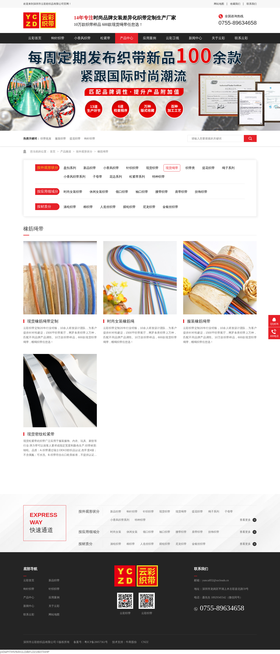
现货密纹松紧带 (40, 434)
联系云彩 (241, 38)
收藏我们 (235, 3)
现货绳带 (172, 168)
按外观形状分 (84, 151)
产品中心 (126, 38)
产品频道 (66, 151)
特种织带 (158, 176)
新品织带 (89, 168)
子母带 (97, 176)
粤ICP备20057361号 (96, 642)
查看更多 (245, 519)
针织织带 (132, 168)
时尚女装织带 (73, 191)
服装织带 (60, 138)
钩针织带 (57, 38)
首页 (53, 151)
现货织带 (152, 168)
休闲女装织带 (99, 191)
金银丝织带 (170, 206)
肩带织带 (181, 191)
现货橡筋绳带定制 (42, 321)
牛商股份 (131, 642)
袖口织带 (142, 191)
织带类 (190, 168)
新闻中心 (195, 38)
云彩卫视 (172, 38)
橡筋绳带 (102, 151)
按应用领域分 (47, 191)
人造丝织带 (108, 206)
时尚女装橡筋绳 (120, 321)
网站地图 (219, 3)
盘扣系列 (70, 168)
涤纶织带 (70, 206)
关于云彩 (218, 38)
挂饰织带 (201, 191)
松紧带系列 (137, 176)
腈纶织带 (129, 206)
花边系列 (115, 176)
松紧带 (105, 38)
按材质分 (44, 206)
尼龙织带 (149, 206)
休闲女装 (132, 531)
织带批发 (45, 138)
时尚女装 (115, 531)
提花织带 (75, 138)
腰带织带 (161, 191)
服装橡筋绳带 (198, 321)
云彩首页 (34, 38)
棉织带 (88, 206)
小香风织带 (82, 38)
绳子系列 (228, 168)
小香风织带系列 (74, 176)
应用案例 (149, 38)
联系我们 (252, 3)
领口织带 (122, 191)
